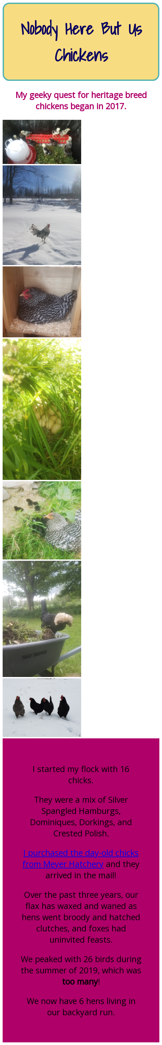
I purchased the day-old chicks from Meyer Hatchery (80, 858)
